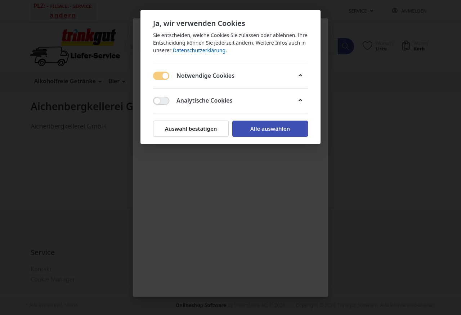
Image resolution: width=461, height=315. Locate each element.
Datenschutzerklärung (199, 50)
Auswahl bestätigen (191, 128)
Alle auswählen (270, 128)
